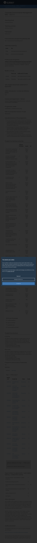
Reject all (18, 276)
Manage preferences (18, 279)
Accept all (18, 283)
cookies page (10, 271)
